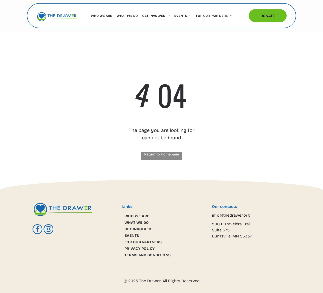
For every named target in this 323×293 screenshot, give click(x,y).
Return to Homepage (161, 154)
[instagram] (48, 229)
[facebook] (37, 229)
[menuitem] (101, 15)
